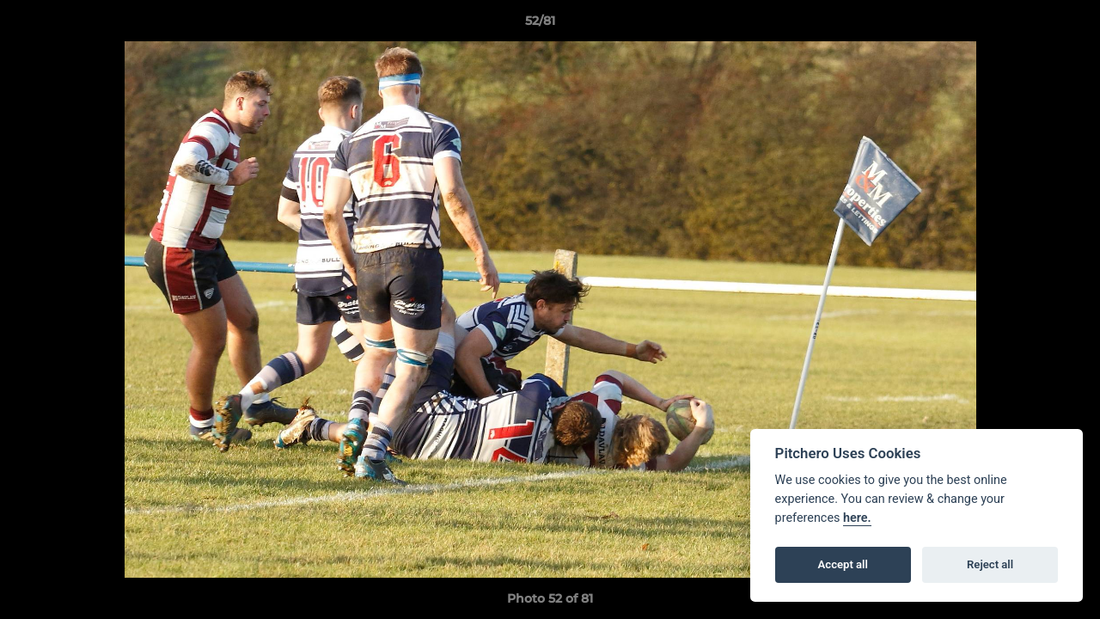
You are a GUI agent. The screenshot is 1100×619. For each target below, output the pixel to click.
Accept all (843, 564)
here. (857, 518)
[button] (1028, 25)
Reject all (990, 564)
